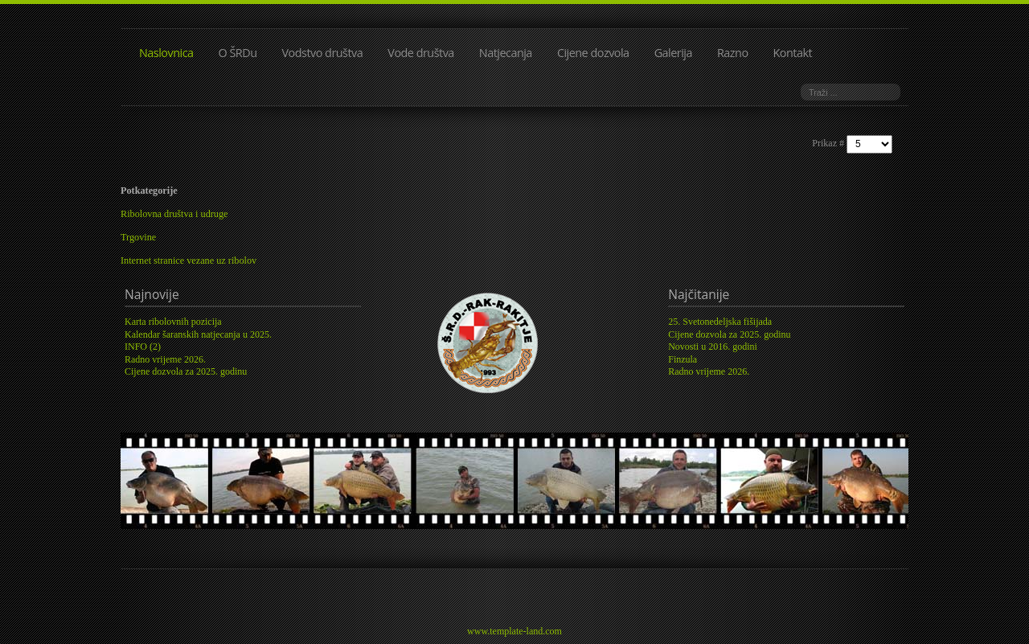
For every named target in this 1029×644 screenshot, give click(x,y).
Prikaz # (829, 143)
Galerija (673, 52)
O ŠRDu (238, 52)
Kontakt (793, 52)
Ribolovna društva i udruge (174, 213)
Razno (732, 52)
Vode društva (420, 52)
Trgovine (138, 237)
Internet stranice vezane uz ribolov (188, 260)
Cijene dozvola (593, 52)
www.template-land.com (514, 631)
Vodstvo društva (322, 52)
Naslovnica (166, 52)
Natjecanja (505, 52)
